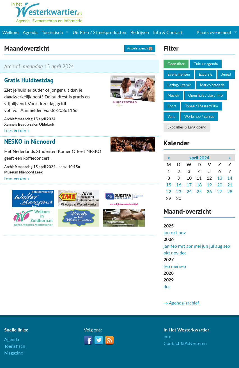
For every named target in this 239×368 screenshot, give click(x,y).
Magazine (13, 352)
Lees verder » (16, 130)
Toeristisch (52, 32)
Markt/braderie (212, 85)
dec (183, 252)
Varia (171, 116)
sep (226, 246)
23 (178, 191)
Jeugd (226, 74)
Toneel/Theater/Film (201, 106)
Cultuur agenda (206, 64)
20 (219, 184)
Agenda (30, 32)
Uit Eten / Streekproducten (99, 32)
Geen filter (176, 64)
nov (182, 232)
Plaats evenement (214, 32)
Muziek (173, 95)
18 (199, 184)
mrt (181, 246)
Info (167, 336)
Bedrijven (139, 32)
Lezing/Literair (179, 85)
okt (174, 232)
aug (218, 246)
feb (174, 246)
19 (209, 184)
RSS (109, 340)
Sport (171, 106)
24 (189, 191)
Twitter (99, 340)
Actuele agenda (139, 48)
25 (199, 191)
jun (167, 232)
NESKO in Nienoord (29, 141)
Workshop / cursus (199, 116)
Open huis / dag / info (205, 95)
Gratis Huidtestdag (29, 80)
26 (209, 191)
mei (197, 246)
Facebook (88, 340)
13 (219, 177)
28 (229, 191)
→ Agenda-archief (181, 302)
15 (168, 184)
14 (229, 177)
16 (178, 184)
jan (166, 246)
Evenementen (178, 74)
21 (229, 184)
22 (168, 191)
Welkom (10, 32)
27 (219, 191)
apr (189, 246)
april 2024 (199, 157)
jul (211, 246)
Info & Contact (167, 32)
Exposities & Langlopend (186, 127)
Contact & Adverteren (185, 343)
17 (189, 184)
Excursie (205, 74)
